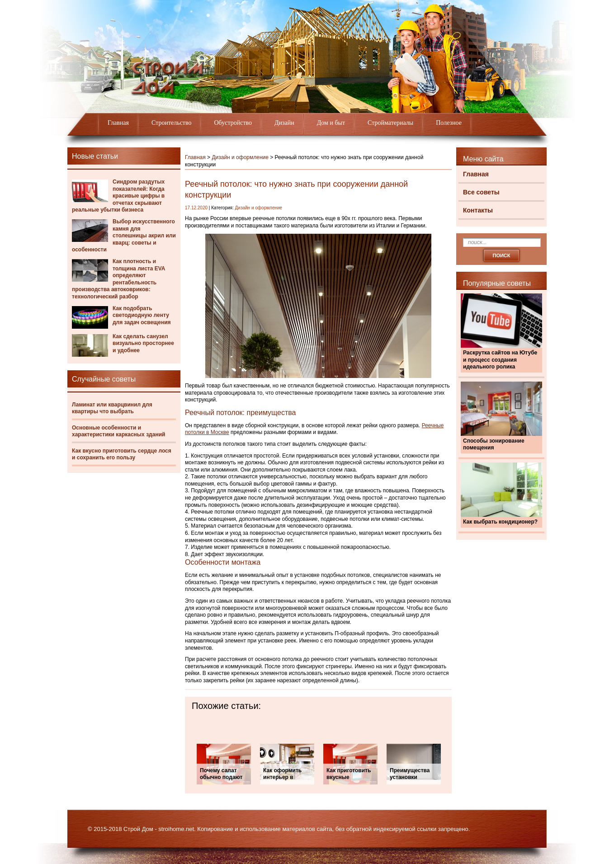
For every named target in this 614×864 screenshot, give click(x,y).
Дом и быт (331, 122)
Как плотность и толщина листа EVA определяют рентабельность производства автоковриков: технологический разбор (118, 279)
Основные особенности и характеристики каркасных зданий (118, 431)
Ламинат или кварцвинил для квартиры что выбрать (112, 408)
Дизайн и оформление (240, 157)
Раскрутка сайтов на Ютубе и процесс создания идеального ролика (500, 359)
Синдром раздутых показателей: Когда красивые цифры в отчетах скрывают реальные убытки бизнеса (118, 196)
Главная (118, 122)
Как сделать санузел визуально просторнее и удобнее (143, 343)
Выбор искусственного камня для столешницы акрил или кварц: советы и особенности (124, 235)
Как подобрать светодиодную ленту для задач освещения (142, 315)
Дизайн (284, 122)
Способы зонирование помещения (493, 444)
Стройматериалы (390, 122)
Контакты (478, 210)
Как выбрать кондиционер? (500, 522)
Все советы (481, 192)
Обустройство (233, 122)
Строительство (171, 122)
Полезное (449, 122)
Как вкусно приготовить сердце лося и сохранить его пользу (121, 454)
